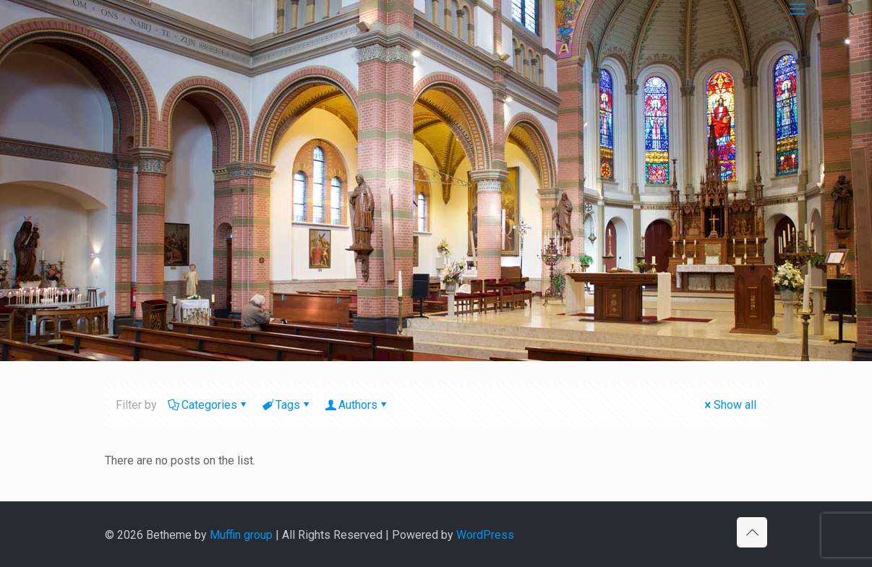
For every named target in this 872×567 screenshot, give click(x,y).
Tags (287, 405)
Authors (357, 405)
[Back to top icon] (752, 532)
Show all (729, 405)
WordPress (485, 535)
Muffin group (241, 535)
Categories (208, 405)
